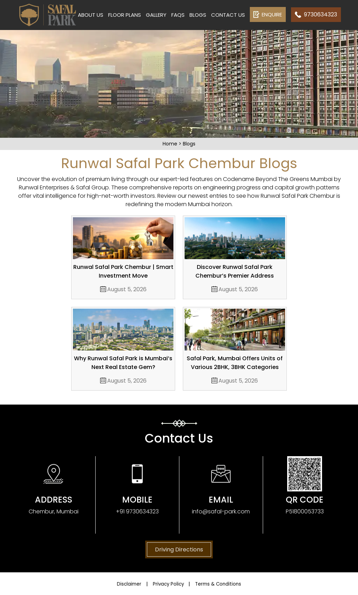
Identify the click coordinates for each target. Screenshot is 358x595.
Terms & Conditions (228, 583)
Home (171, 143)
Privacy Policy (167, 583)
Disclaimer (118, 583)
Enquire (272, 14)
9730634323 (320, 14)
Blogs (197, 14)
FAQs (178, 14)
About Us (90, 14)
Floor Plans (124, 14)
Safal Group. (93, 187)
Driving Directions (179, 549)
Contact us (228, 14)
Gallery (156, 14)
